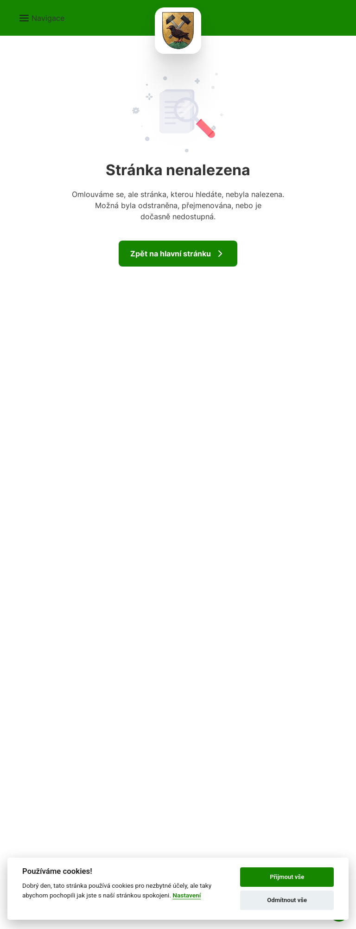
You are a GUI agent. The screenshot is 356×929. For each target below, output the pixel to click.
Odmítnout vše (287, 900)
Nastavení (186, 895)
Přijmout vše (287, 876)
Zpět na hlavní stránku (178, 253)
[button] (41, 18)
